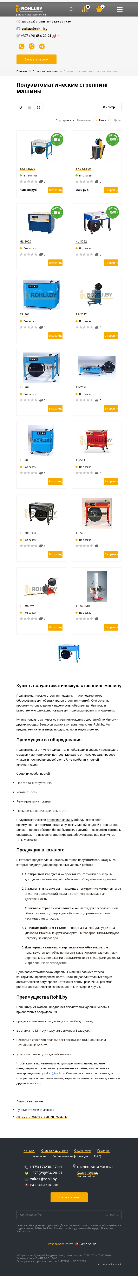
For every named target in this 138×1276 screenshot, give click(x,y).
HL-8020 (25, 241)
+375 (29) (39, 35)
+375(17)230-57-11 (43, 1166)
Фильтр (109, 107)
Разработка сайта (60, 1244)
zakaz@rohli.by (41, 1178)
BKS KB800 (83, 168)
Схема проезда (87, 1172)
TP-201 (24, 314)
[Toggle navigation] (119, 9)
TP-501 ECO (28, 533)
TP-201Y (81, 314)
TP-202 (24, 387)
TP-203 (24, 460)
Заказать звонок (36, 59)
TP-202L (81, 387)
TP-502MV (27, 606)
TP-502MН (82, 606)
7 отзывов (104, 1264)
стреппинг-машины (60, 819)
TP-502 (80, 533)
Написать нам (69, 1197)
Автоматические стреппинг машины (42, 1117)
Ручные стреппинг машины (35, 1110)
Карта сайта (86, 1176)
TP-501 (80, 460)
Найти (114, 1215)
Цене (104, 120)
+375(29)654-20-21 (44, 1172)
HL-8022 (81, 241)
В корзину (55, 190)
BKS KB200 (27, 168)
